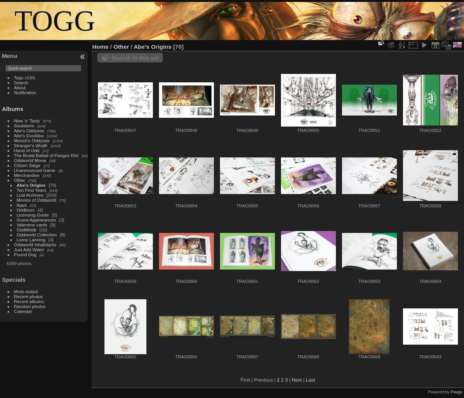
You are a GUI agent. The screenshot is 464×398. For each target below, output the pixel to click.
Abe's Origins (31, 185)
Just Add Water (29, 249)
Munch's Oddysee (32, 140)
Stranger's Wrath (31, 145)
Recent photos (28, 296)
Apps (22, 204)
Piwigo (456, 392)
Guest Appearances (36, 219)
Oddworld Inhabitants (35, 244)
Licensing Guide (33, 214)
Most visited (26, 291)
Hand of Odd (27, 150)
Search (21, 82)
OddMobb (27, 229)
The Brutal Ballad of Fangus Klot (46, 155)
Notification (25, 92)
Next (297, 380)
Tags (19, 77)
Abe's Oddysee (29, 130)
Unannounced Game (35, 170)
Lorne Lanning (31, 239)
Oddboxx (26, 209)
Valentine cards (32, 224)
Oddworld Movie (30, 160)
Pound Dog (25, 254)
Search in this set (135, 58)
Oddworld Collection (37, 234)
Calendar (23, 311)
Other (19, 180)
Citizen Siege (27, 165)
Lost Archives (30, 195)
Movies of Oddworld (36, 199)
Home (100, 46)
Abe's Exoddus (29, 135)
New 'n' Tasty (27, 120)
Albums (12, 109)
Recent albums (29, 301)
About (20, 87)
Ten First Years (32, 190)
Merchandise (27, 175)
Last (310, 380)
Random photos (30, 306)
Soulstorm (24, 125)
